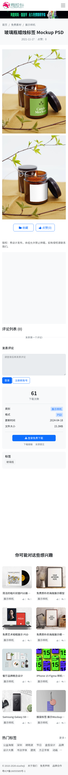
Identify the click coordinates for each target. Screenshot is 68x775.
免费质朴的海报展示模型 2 (51, 634)
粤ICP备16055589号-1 (14, 771)
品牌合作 (57, 765)
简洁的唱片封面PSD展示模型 (16, 593)
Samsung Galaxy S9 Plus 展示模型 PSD (14, 717)
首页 (4, 24)
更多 (62, 737)
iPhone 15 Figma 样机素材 (51, 676)
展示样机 (30, 24)
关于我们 (32, 765)
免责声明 (45, 765)
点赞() (45, 227)
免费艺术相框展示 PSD (15, 634)
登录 (7, 380)
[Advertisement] (34, 287)
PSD (59, 415)
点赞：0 (42, 39)
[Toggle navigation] (63, 5)
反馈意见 (40, 444)
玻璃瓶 (10, 462)
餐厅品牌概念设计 (13, 676)
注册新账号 (21, 380)
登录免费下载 (34, 438)
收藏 (23, 227)
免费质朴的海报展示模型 (51, 593)
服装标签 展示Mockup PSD (49, 717)
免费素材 (16, 24)
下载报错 (28, 444)
